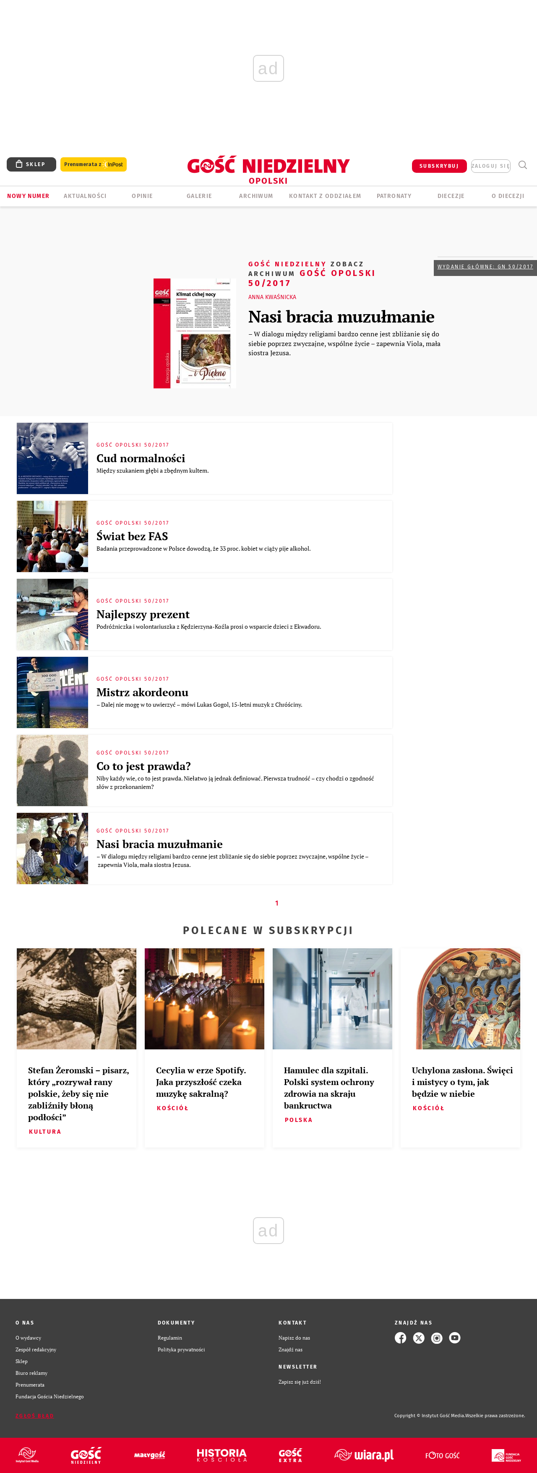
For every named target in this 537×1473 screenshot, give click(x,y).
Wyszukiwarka (522, 165)
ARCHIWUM (256, 196)
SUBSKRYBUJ (439, 166)
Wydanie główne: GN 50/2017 (485, 267)
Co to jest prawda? (143, 766)
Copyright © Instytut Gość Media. (429, 1415)
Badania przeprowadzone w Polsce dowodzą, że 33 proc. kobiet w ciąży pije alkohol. (204, 548)
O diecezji (508, 196)
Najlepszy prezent (143, 614)
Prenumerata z (93, 164)
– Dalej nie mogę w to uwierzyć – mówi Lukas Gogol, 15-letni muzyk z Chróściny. (199, 704)
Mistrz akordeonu (142, 692)
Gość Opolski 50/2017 (312, 273)
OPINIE (142, 196)
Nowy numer (28, 196)
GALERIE (199, 196)
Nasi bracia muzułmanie (341, 316)
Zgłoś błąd (35, 1416)
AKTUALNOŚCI (85, 196)
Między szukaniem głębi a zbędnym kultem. (153, 470)
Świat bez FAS (132, 536)
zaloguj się (491, 166)
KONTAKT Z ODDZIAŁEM (325, 196)
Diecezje (451, 196)
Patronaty (394, 196)
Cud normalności (140, 458)
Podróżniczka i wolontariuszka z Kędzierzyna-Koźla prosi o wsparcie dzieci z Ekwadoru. (209, 626)
